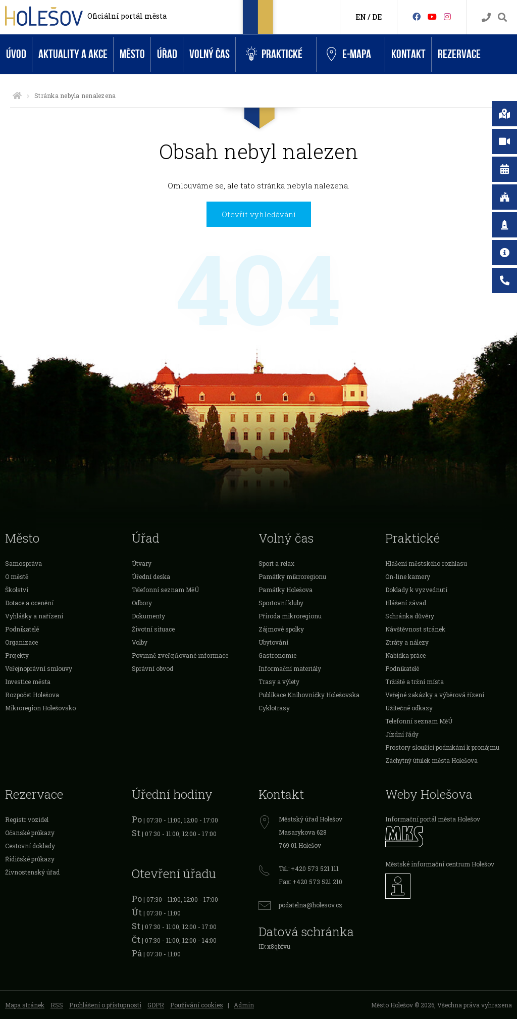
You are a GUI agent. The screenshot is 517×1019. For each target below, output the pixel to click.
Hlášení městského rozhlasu (426, 563)
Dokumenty (148, 616)
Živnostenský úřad (32, 872)
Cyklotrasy (274, 708)
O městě (16, 576)
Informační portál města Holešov (432, 819)
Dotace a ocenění (29, 603)
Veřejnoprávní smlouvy (38, 668)
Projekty (17, 655)
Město (132, 54)
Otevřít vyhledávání (259, 214)
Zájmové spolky (281, 629)
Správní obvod (152, 668)
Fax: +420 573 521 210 (310, 882)
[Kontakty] (486, 17)
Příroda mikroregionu (290, 616)
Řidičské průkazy (30, 859)
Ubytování (273, 642)
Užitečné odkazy (409, 708)
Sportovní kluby (280, 603)
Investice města (27, 681)
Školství (16, 590)
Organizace (21, 642)
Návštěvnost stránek (415, 629)
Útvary (141, 563)
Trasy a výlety (278, 681)
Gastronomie (277, 655)
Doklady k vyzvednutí (416, 590)
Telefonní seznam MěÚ (165, 590)
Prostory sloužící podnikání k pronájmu (442, 747)
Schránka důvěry (409, 616)
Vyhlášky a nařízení (34, 616)
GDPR (155, 1005)
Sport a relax (276, 563)
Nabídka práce (405, 655)
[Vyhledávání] (502, 17)
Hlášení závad (405, 603)
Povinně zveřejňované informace (180, 655)
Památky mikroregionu (292, 576)
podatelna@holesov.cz (310, 905)
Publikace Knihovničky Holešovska (308, 695)
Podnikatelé (22, 629)
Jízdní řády (402, 734)
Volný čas (209, 54)
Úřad (167, 54)
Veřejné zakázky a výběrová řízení (434, 695)
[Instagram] (447, 16)
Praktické (274, 54)
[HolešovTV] (432, 16)
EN (360, 17)
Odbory (142, 603)
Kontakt (408, 54)
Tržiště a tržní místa (414, 681)
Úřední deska (151, 576)
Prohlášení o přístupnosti (105, 1005)
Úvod (16, 54)
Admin (244, 1005)
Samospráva (23, 563)
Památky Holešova (285, 590)
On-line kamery (407, 576)
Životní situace (153, 629)
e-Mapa (349, 54)
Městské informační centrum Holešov (439, 864)
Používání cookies (196, 1005)
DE (377, 17)
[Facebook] (416, 16)
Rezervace (459, 54)
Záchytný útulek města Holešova (431, 760)
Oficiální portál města (127, 16)
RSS (56, 1005)
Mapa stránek (24, 1005)
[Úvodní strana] (17, 95)
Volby (139, 642)
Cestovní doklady (30, 846)
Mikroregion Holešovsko (40, 708)
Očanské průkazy (30, 833)
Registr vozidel (26, 819)
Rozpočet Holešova (32, 695)
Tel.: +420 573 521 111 (309, 868)
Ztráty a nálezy (407, 642)
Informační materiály (289, 668)
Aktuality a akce (73, 54)
